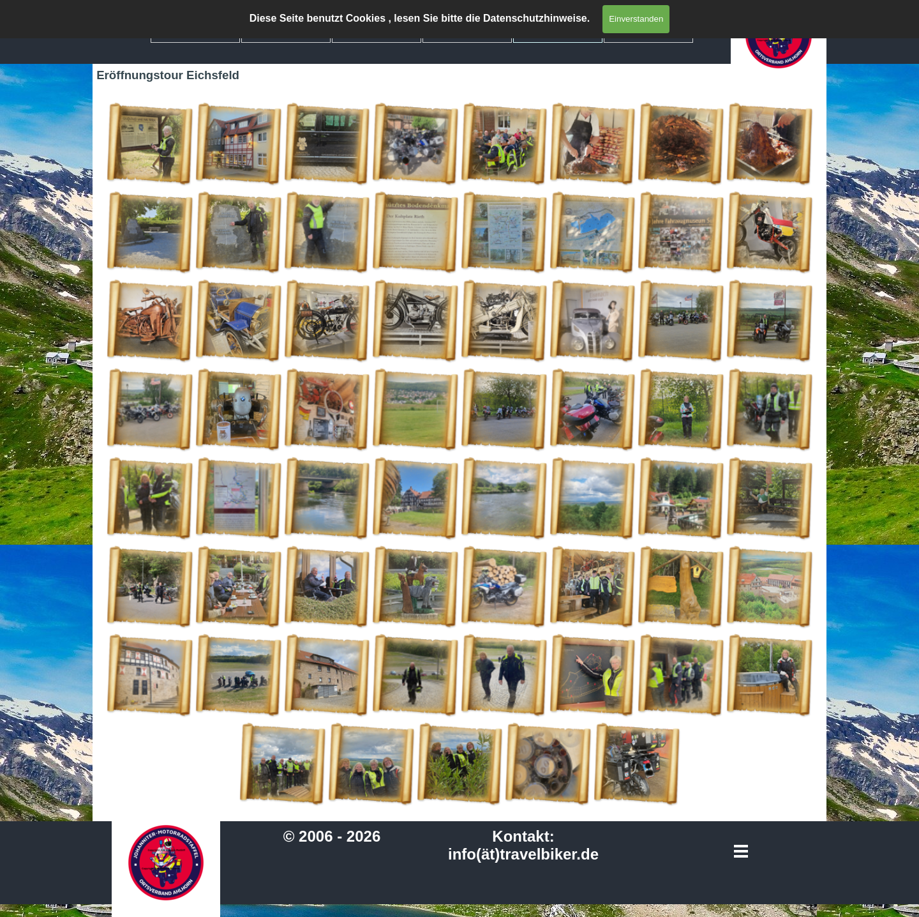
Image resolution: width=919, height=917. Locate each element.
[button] (149, 144)
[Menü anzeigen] (741, 851)
